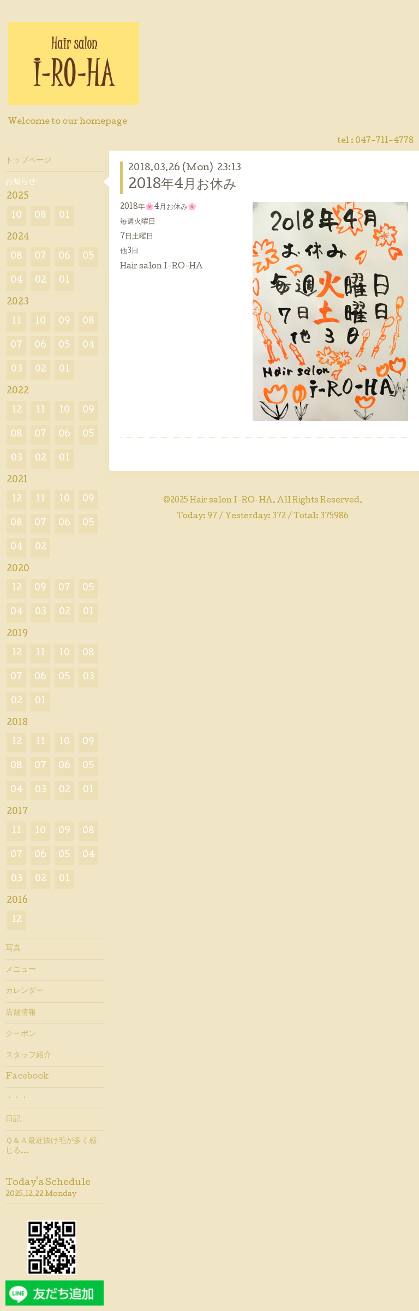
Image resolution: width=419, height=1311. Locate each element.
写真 (13, 948)
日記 (13, 1119)
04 (16, 280)
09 (64, 321)
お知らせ (20, 182)
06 (64, 256)
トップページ (28, 161)
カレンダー (24, 991)
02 (40, 280)
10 (16, 215)
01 (64, 215)
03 (16, 369)
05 (88, 256)
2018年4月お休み (182, 185)
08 (40, 215)
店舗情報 (20, 1013)
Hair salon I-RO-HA (231, 501)
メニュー (20, 970)
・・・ (16, 1098)
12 (16, 410)
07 (40, 256)
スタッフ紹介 (28, 1055)
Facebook (27, 1077)
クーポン (20, 1034)
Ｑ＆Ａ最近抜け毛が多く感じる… (51, 1146)
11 (16, 321)
